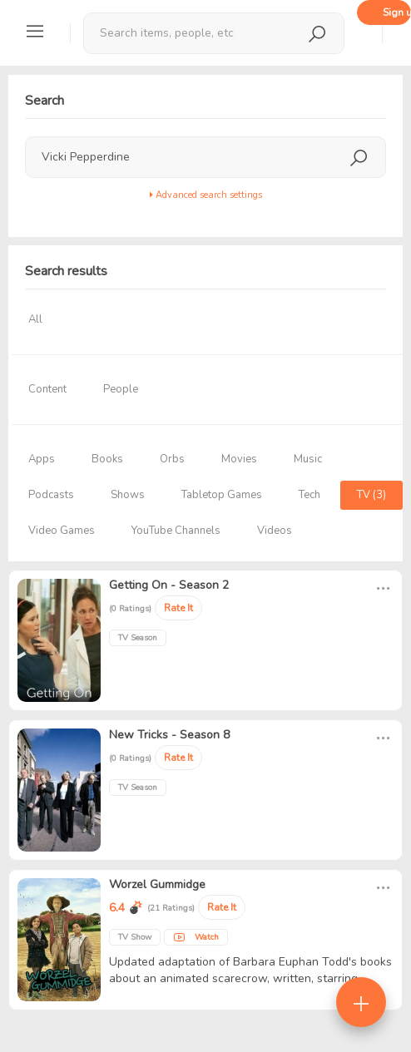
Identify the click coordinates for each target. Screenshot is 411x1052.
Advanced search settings (206, 195)
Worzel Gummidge (157, 884)
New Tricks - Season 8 (169, 735)
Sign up (397, 12)
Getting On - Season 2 (169, 585)
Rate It (178, 608)
